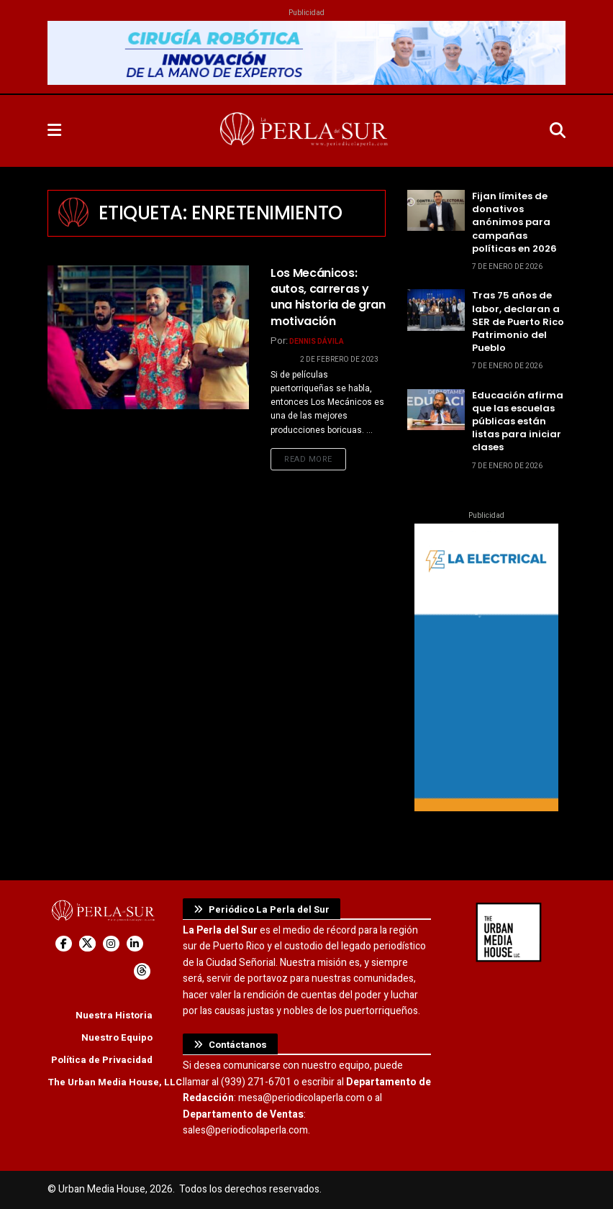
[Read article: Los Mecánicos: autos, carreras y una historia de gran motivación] (148, 337)
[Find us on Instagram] (111, 944)
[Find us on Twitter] (87, 944)
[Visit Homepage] (305, 130)
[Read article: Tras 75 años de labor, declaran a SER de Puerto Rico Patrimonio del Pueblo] (436, 309)
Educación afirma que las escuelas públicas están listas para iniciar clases (517, 421)
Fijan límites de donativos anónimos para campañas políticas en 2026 (514, 222)
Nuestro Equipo (117, 1037)
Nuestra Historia (114, 1015)
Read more (315, 458)
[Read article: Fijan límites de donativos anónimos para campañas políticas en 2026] (436, 210)
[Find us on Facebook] (63, 944)
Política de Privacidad (102, 1060)
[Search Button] (558, 130)
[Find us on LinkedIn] (135, 944)
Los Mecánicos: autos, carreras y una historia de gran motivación (328, 297)
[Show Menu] (54, 130)
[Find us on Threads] (142, 971)
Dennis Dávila (316, 342)
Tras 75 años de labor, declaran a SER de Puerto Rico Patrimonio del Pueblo (518, 321)
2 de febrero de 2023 (339, 360)
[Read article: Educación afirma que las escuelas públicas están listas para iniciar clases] (436, 409)
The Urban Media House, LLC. (116, 1082)
